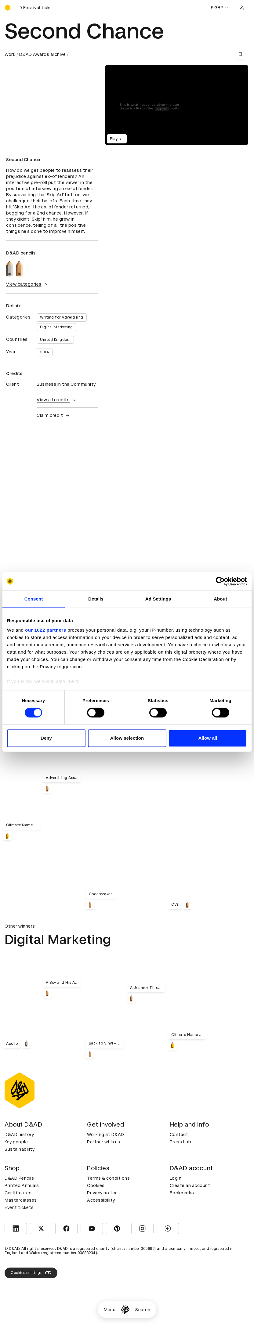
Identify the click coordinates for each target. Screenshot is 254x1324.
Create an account (190, 1185)
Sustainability (19, 1149)
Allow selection (127, 738)
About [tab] (220, 598)
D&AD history (19, 1134)
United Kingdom (55, 339)
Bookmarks (182, 1192)
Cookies (96, 1185)
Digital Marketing (56, 327)
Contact (179, 1134)
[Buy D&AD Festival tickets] (35, 8)
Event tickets (19, 1207)
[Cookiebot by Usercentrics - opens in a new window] (220, 581)
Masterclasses (21, 1200)
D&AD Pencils (19, 1178)
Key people (16, 1141)
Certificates (18, 1192)
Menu (109, 1309)
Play (117, 139)
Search (142, 1309)
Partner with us (103, 1141)
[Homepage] (125, 1309)
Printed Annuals (22, 1185)
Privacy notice (102, 1192)
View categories (27, 284)
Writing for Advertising (61, 317)
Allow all (207, 738)
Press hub (180, 1141)
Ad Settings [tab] (158, 598)
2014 (44, 352)
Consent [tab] (33, 598)
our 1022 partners (45, 630)
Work (10, 54)
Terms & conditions (108, 1178)
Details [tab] (95, 598)
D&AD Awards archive (42, 54)
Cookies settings (31, 1273)
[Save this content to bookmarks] (240, 54)
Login (176, 1178)
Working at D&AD (105, 1134)
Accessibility (101, 1200)
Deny (46, 738)
